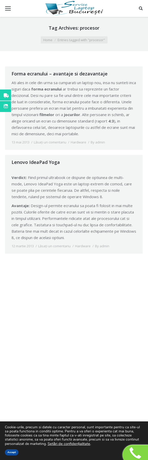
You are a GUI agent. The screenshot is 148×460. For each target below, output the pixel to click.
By (98, 142)
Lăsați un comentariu (50, 142)
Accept (11, 452)
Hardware (78, 142)
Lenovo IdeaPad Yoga (36, 162)
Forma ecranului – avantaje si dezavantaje (60, 74)
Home (47, 40)
